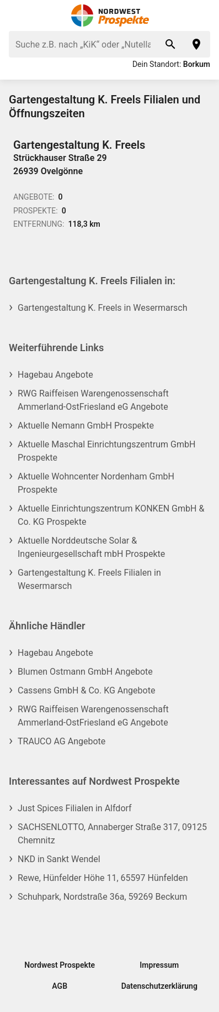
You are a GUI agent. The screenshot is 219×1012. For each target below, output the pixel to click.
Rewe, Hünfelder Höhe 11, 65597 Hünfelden (103, 878)
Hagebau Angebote (55, 374)
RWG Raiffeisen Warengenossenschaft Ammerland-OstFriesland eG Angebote (93, 400)
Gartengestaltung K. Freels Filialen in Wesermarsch (89, 579)
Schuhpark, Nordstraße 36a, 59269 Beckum (102, 896)
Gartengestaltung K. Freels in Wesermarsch (103, 307)
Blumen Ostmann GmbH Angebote (85, 671)
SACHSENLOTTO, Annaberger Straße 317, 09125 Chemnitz (112, 834)
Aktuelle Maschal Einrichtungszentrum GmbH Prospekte (106, 451)
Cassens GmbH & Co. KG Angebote (86, 690)
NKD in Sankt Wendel (59, 859)
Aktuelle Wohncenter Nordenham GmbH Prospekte (96, 483)
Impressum (159, 965)
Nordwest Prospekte (59, 965)
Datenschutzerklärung (159, 986)
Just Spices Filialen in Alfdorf (75, 808)
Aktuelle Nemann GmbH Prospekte (86, 425)
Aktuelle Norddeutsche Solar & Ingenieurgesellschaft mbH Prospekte (91, 547)
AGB (59, 986)
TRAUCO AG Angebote (61, 741)
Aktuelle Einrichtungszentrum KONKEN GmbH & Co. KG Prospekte (111, 515)
